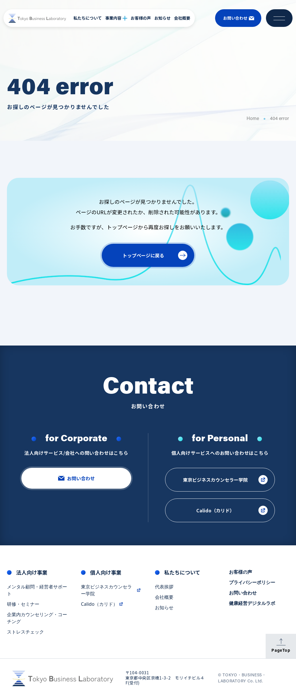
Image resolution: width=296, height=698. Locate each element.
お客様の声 (141, 18)
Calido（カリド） (102, 605)
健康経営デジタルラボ (252, 604)
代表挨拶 (164, 588)
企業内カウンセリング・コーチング (37, 619)
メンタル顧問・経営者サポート (37, 591)
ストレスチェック (25, 633)
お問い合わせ (243, 594)
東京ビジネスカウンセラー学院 (111, 591)
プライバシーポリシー (252, 583)
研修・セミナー (23, 605)
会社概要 (182, 18)
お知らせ (162, 18)
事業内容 (116, 18)
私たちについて (87, 18)
